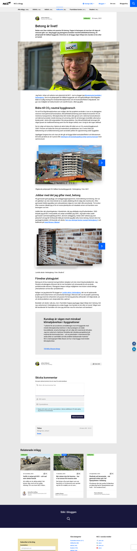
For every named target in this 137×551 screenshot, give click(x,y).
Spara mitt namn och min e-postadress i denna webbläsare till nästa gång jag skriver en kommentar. (59, 409)
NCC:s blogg (18, 4)
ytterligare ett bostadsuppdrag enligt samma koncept (79, 137)
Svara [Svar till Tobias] (39, 433)
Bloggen (101, 4)
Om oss (112, 3)
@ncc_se (101, 545)
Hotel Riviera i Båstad (51, 222)
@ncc (100, 543)
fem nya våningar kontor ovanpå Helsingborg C (81, 220)
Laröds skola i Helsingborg (71, 292)
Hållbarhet (87, 18)
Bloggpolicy (124, 3)
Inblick (64, 454)
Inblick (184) (73, 545)
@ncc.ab (101, 540)
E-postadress (24, 545)
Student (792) (74, 548)
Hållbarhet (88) (74, 543)
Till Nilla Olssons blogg (52, 349)
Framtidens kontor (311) (77, 540)
